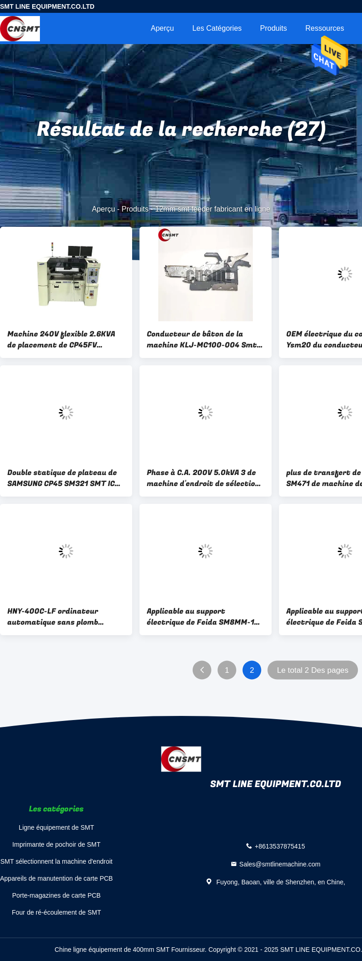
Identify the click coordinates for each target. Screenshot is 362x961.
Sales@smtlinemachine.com (280, 863)
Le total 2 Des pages (313, 670)
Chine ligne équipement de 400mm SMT (112, 949)
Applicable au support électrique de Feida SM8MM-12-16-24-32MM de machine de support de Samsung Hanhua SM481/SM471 (204, 617)
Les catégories (217, 28)
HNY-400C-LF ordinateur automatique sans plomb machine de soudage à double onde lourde (60, 617)
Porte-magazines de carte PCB (56, 895)
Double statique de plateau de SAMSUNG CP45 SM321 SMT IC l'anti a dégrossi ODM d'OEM (62, 478)
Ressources (325, 28)
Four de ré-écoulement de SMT (56, 912)
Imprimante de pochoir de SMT (56, 844)
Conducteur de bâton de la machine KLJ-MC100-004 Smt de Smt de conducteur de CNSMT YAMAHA (202, 340)
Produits (273, 28)
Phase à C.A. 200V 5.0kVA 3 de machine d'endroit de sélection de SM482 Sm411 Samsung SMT (204, 478)
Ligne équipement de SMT (56, 827)
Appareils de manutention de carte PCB (56, 878)
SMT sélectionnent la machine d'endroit (56, 861)
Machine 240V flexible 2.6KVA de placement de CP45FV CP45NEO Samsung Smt (61, 340)
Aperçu (162, 28)
